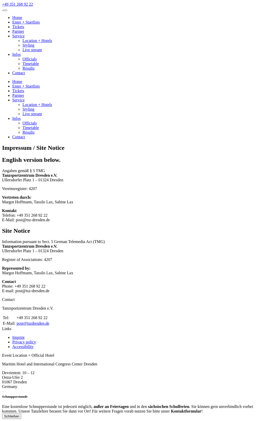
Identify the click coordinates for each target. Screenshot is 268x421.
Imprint (18, 337)
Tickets (18, 27)
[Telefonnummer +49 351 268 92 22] (17, 4)
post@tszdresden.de (33, 323)
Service (18, 36)
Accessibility (23, 346)
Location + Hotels (37, 40)
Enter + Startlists (26, 22)
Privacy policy (24, 342)
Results (29, 68)
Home (17, 17)
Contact (18, 73)
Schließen (11, 416)
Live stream (32, 50)
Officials (30, 59)
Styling (28, 45)
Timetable (31, 63)
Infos (16, 54)
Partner (18, 31)
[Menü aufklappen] (5, 10)
